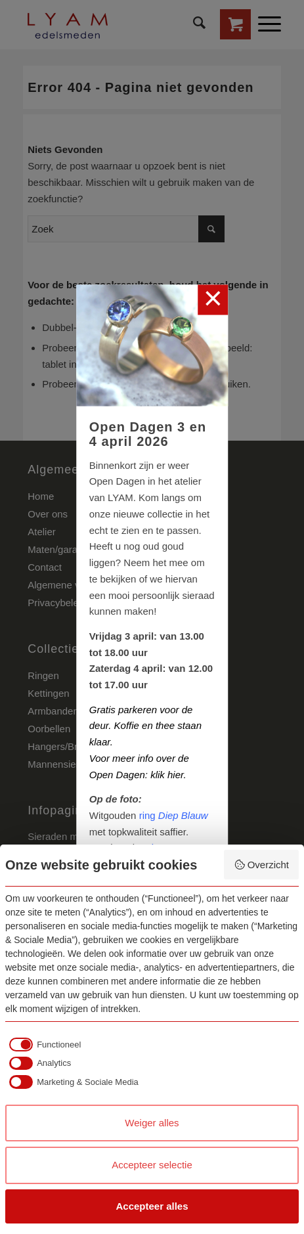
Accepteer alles (152, 1206)
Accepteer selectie (152, 1164)
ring (173, 814)
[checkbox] (43, 1044)
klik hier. (168, 774)
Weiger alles (152, 1122)
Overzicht (261, 864)
